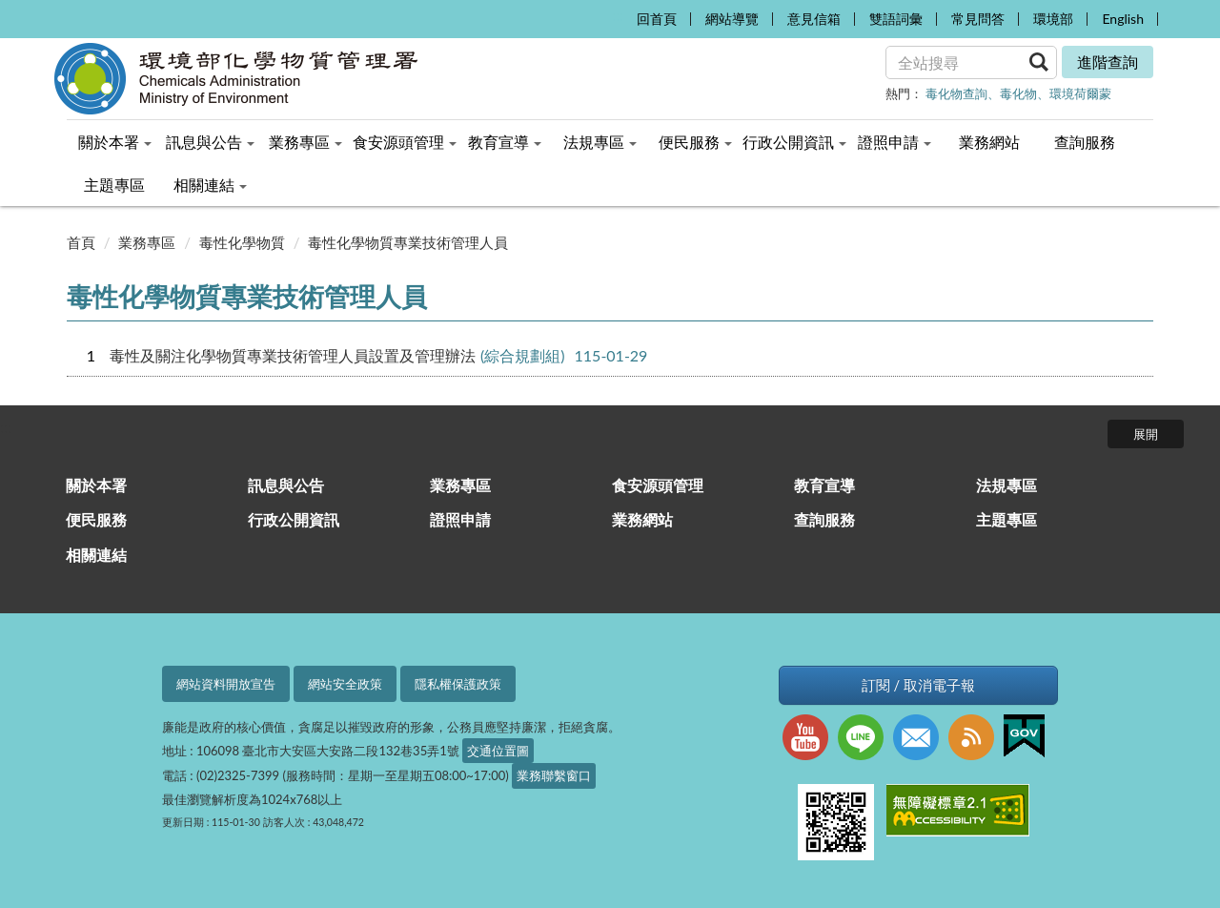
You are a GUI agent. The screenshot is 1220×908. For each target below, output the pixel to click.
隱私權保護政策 (458, 683)
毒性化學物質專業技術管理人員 (408, 242)
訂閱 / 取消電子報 (918, 685)
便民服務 (96, 519)
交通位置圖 (498, 750)
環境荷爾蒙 (1080, 93)
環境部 (1053, 18)
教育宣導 (824, 485)
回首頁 (657, 18)
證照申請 (460, 519)
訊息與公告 (286, 485)
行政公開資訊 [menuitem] (794, 142)
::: (616, 15)
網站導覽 (732, 18)
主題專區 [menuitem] (114, 184)
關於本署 (96, 485)
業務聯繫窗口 (554, 775)
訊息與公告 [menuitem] (210, 142)
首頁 (81, 242)
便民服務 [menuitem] (695, 142)
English (1123, 18)
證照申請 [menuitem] (894, 142)
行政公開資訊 (293, 519)
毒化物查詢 (956, 93)
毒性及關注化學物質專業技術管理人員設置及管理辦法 (293, 355)
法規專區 (1006, 485)
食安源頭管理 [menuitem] (405, 142)
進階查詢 (1107, 61)
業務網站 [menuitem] (989, 142)
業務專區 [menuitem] (305, 142)
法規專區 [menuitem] (600, 142)
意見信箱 (814, 18)
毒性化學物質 (242, 242)
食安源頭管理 (657, 485)
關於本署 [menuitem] (115, 142)
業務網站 (642, 519)
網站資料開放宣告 (225, 683)
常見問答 (978, 18)
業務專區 (146, 242)
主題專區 (1006, 519)
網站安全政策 (345, 683)
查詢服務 (824, 519)
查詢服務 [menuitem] (1084, 142)
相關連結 (96, 555)
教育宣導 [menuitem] (504, 142)
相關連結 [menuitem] (210, 184)
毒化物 (1018, 93)
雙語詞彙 (896, 18)
